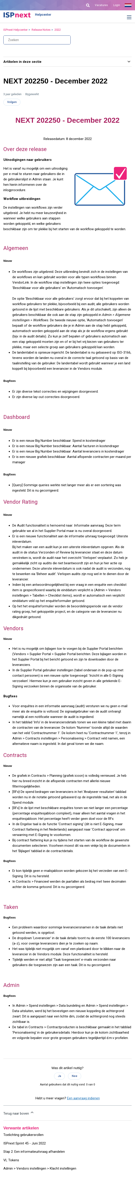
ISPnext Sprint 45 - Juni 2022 (24, 1143)
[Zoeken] (37, 40)
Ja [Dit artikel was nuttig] (59, 1076)
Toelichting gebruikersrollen (23, 1135)
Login (116, 5)
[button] (125, 17)
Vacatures (101, 5)
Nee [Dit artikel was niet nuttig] (74, 1076)
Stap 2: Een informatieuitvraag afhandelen (34, 1152)
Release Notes (41, 29)
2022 (57, 29)
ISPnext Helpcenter (15, 29)
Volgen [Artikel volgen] (12, 102)
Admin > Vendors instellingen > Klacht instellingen (39, 1168)
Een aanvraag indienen (83, 1098)
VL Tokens (11, 1160)
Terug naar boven (18, 1113)
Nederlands (128, 5)
